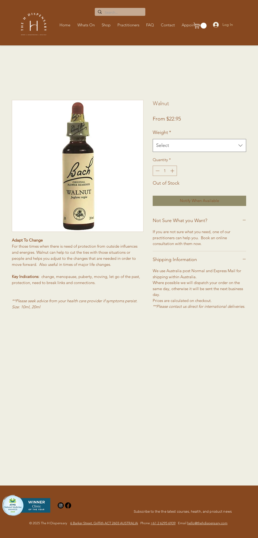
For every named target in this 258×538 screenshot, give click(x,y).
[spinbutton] (165, 171)
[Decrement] (157, 171)
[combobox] (199, 145)
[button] (107, 25)
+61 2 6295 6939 (163, 523)
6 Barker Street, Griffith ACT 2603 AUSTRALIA (104, 523)
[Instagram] (61, 505)
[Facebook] (68, 505)
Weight (162, 132)
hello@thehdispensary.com (207, 523)
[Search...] (119, 12)
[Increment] (172, 171)
